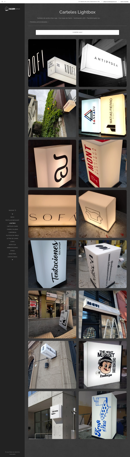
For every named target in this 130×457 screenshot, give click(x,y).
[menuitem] (12, 217)
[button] (12, 210)
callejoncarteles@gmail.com (110, 1)
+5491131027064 (124, 1)
